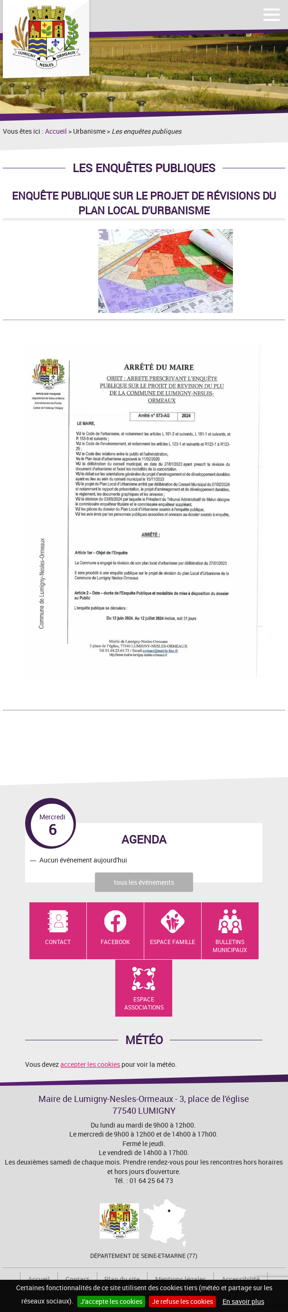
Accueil (56, 131)
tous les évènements (144, 882)
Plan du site (121, 1279)
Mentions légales (180, 1279)
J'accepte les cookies (111, 1301)
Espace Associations (144, 1003)
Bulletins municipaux (230, 946)
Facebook (115, 941)
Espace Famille (172, 941)
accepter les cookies (90, 1064)
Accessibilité (241, 1279)
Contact (58, 941)
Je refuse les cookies (182, 1301)
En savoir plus (243, 1301)
